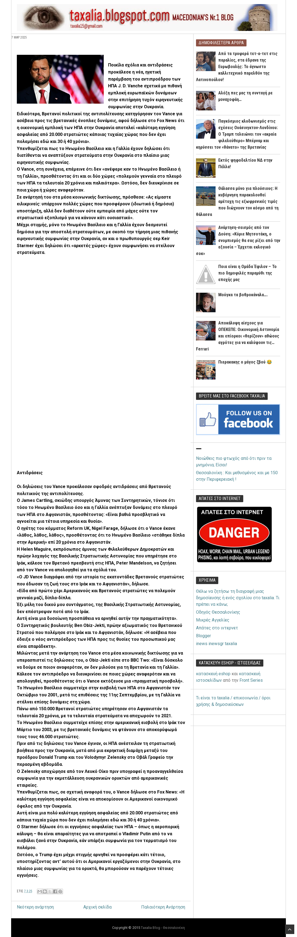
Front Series (251, 680)
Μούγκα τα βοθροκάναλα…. (243, 294)
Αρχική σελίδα (97, 907)
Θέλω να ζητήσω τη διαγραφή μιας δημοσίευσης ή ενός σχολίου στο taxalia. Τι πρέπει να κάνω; (237, 598)
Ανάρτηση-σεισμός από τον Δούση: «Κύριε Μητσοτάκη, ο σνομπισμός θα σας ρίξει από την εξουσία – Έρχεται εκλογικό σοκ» (238, 240)
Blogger (203, 635)
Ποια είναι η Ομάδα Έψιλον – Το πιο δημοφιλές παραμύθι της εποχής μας (247, 273)
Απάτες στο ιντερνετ (217, 627)
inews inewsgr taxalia (216, 643)
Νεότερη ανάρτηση (35, 907)
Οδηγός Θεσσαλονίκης (218, 612)
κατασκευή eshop (213, 673)
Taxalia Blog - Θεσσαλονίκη (163, 928)
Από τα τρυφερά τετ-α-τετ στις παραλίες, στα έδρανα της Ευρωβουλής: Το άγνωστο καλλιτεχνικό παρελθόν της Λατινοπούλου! (236, 66)
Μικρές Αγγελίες (212, 620)
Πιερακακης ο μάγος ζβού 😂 (245, 362)
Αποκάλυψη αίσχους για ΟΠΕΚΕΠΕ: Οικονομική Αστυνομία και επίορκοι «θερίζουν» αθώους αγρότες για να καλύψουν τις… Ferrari (237, 336)
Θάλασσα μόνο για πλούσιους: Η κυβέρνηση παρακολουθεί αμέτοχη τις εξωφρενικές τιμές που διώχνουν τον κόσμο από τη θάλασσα (237, 201)
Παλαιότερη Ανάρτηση (163, 907)
